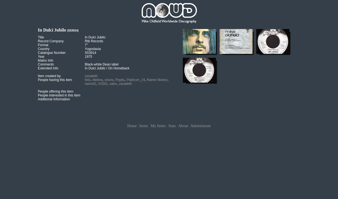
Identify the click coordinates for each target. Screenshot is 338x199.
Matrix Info (45, 60)
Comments (46, 64)
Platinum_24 (135, 80)
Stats (172, 126)
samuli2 (90, 84)
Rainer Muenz (157, 80)
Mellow (98, 80)
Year (41, 57)
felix (88, 80)
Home (132, 126)
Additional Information (54, 99)
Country (43, 49)
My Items (158, 126)
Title (41, 37)
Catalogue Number (52, 53)
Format (43, 45)
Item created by (49, 76)
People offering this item (55, 91)
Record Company (51, 41)
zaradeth (91, 76)
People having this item (55, 80)
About (183, 126)
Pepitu (120, 80)
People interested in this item (59, 95)
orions (108, 80)
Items (143, 126)
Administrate (201, 126)
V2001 (103, 84)
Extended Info (48, 68)
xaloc (113, 84)
